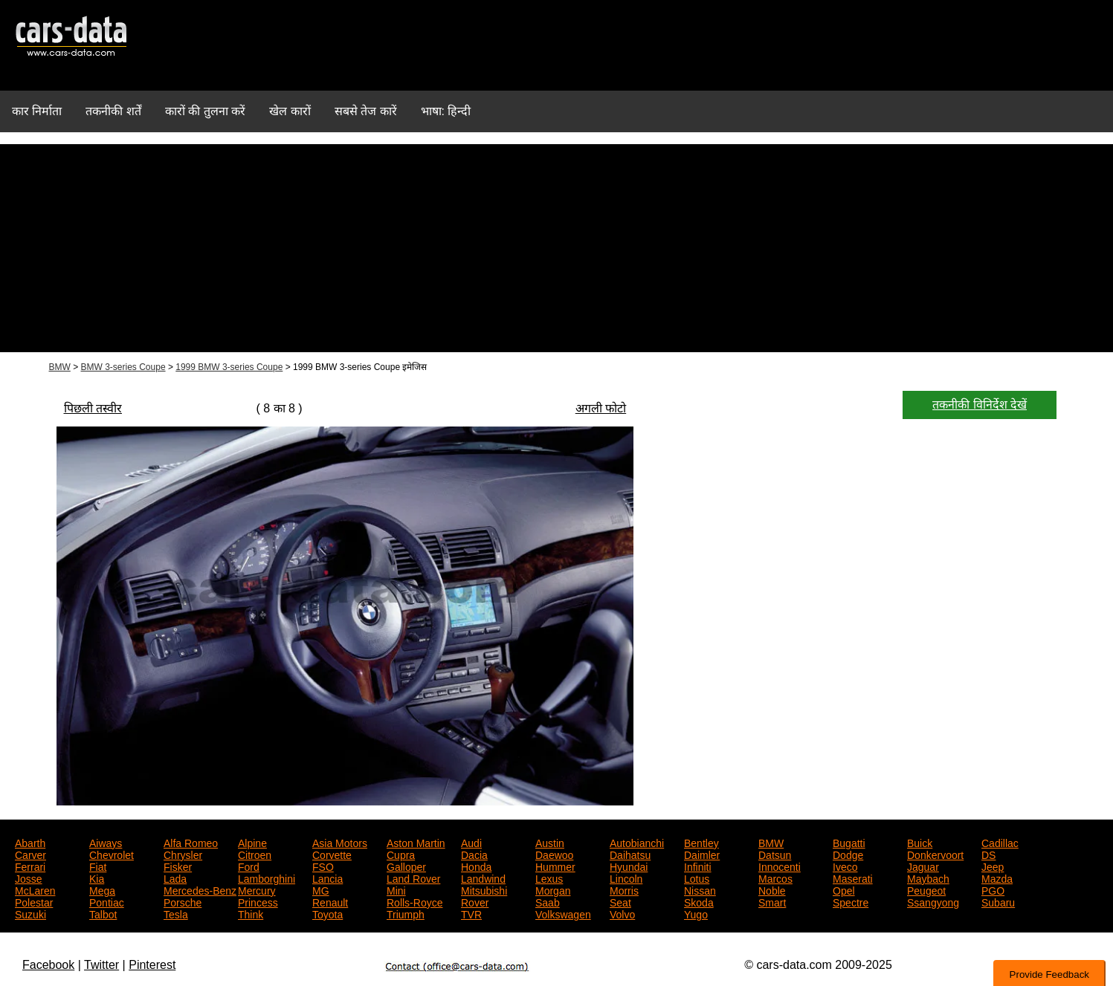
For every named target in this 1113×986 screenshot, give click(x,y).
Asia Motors (339, 841)
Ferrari (30, 865)
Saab (547, 901)
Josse (28, 877)
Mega (102, 889)
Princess (258, 901)
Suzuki (30, 913)
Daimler (702, 853)
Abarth (30, 841)
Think (250, 913)
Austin (549, 841)
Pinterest (152, 965)
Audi (471, 841)
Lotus (696, 877)
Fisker (178, 865)
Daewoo (554, 853)
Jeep (992, 865)
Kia (96, 877)
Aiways (105, 841)
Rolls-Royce (414, 901)
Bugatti (849, 841)
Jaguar (923, 865)
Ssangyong (933, 901)
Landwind (483, 877)
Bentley (701, 841)
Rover (474, 901)
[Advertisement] (557, 248)
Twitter (101, 965)
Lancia (327, 877)
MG (320, 889)
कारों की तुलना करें (205, 111)
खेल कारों (289, 111)
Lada (175, 877)
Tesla (176, 913)
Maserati (853, 877)
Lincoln (626, 877)
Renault (330, 901)
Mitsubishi (484, 889)
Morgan (552, 889)
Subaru (998, 901)
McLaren (35, 889)
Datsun (774, 853)
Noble (772, 889)
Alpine (252, 841)
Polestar (34, 901)
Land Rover (413, 877)
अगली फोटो (600, 408)
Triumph (406, 913)
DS (988, 853)
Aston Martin (416, 841)
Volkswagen (563, 913)
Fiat (97, 865)
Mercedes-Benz (200, 889)
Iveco (845, 865)
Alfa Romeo (191, 841)
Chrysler (183, 853)
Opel (844, 889)
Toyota (327, 913)
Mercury (257, 889)
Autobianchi (637, 841)
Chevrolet (111, 853)
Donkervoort (935, 853)
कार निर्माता (37, 111)
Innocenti (779, 865)
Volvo (622, 913)
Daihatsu (630, 853)
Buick (919, 841)
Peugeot (926, 889)
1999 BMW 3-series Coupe (229, 367)
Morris (624, 889)
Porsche (182, 901)
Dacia (474, 853)
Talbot (103, 913)
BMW (60, 367)
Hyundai (629, 865)
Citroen (254, 853)
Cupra (401, 853)
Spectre (850, 901)
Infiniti (698, 865)
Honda (476, 865)
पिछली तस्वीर (93, 408)
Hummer (555, 865)
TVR (471, 913)
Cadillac (1000, 841)
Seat (620, 901)
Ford (248, 865)
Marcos (775, 877)
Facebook (48, 965)
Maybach (928, 877)
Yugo (696, 913)
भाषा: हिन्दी (446, 111)
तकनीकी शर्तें (113, 111)
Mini (396, 889)
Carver (30, 853)
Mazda (997, 877)
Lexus (549, 877)
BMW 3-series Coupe (123, 367)
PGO (992, 889)
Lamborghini (266, 877)
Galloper (406, 865)
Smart (772, 901)
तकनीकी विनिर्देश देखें (979, 404)
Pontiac (106, 901)
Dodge (848, 853)
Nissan (700, 889)
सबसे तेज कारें (366, 111)
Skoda (699, 901)
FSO (323, 865)
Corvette (332, 853)
